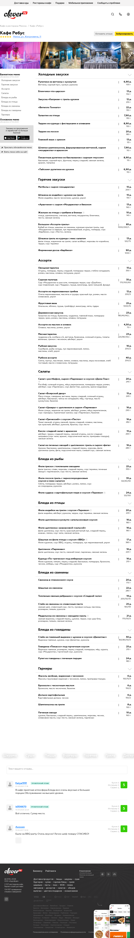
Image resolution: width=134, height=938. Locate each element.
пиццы (59, 879)
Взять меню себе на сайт (15, 152)
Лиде (61, 918)
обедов (71, 888)
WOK (62, 885)
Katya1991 (21, 783)
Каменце (36, 918)
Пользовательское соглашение (45, 932)
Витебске (54, 906)
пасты (47, 885)
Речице (36, 925)
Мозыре (76, 918)
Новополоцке (63, 920)
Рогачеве (45, 925)
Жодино (57, 915)
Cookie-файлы (94, 932)
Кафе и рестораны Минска (13, 26)
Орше (73, 920)
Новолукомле (50, 920)
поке (55, 885)
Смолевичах (38, 927)
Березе (49, 910)
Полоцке (63, 923)
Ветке (45, 913)
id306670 (20, 806)
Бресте (36, 908)
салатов (61, 888)
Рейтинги (50, 871)
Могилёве (45, 908)
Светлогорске (56, 925)
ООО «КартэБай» (11, 881)
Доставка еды (21, 3)
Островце (37, 923)
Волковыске (54, 913)
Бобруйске (57, 910)
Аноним (20, 827)
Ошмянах (47, 923)
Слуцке (66, 925)
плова (70, 885)
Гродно (62, 906)
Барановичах (56, 908)
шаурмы (68, 879)
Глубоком (64, 913)
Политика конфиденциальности (73, 932)
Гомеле (70, 906)
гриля (71, 882)
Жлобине (49, 915)
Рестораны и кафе (42, 3)
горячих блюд (59, 882)
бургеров (38, 882)
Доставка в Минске (40, 906)
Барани (66, 908)
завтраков (38, 888)
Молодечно (38, 920)
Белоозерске (38, 910)
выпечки (37, 891)
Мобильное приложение (81, 3)
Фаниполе (71, 927)
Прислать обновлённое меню (18, 147)
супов (48, 882)
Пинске (55, 923)
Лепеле (54, 918)
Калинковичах (68, 915)
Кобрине (45, 918)
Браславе (37, 913)
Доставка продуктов (43, 879)
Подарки (59, 3)
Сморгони (49, 927)
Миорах (68, 918)
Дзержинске (38, 915)
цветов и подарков (53, 891)
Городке (73, 913)
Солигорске (60, 927)
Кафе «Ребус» (37, 26)
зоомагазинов (71, 891)
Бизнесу (37, 871)
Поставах (73, 923)
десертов (50, 888)
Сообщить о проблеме (108, 3)
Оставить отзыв (103, 33)
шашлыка (38, 885)
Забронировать (124, 33)
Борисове (68, 910)
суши (77, 879)
